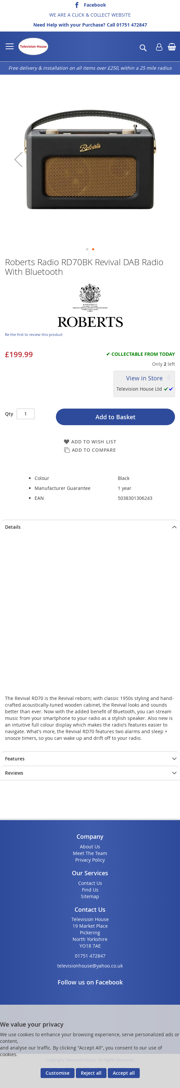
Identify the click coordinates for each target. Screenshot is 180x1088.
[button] (18, 159)
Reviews (14, 773)
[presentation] (90, 527)
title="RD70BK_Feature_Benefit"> (90, 612)
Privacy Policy (90, 860)
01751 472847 (131, 25)
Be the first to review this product (34, 334)
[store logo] (33, 46)
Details (13, 527)
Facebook (95, 5)
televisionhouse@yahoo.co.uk (90, 966)
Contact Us (90, 883)
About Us (90, 846)
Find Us (90, 890)
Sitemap (90, 896)
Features (15, 758)
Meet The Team (90, 853)
